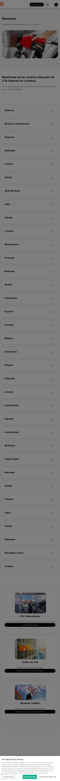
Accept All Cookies (30, 777)
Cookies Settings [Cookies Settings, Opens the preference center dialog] (8, 777)
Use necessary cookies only (47, 777)
